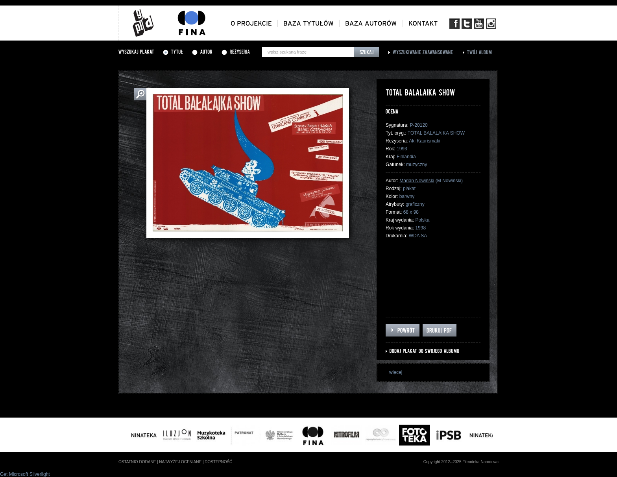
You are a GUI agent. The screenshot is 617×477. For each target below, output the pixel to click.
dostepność (218, 462)
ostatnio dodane (137, 462)
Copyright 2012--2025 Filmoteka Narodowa (461, 462)
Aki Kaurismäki (424, 141)
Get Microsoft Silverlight (25, 474)
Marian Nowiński (416, 180)
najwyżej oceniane (180, 462)
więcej (395, 372)
